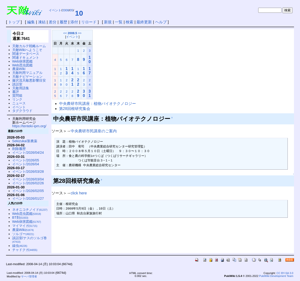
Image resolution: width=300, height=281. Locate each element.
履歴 (63, 22)
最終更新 (144, 22)
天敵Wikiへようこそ (27, 50)
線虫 (19, 246)
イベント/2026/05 (25, 160)
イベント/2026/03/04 (28, 179)
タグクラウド (22, 111)
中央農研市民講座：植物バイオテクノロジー (97, 104)
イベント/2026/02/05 (28, 191)
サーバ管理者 (29, 276)
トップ (14, 22)
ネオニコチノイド (30, 209)
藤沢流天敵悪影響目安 (29, 80)
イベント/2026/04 (25, 164)
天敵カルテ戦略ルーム (29, 46)
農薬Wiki (18, 69)
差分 (52, 22)
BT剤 (20, 217)
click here (79, 193)
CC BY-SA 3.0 (284, 273)
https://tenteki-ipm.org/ (29, 126)
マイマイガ (24, 226)
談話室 (17, 84)
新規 (108, 22)
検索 (129, 22)
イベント (55, 10)
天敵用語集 (20, 88)
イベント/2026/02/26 (28, 183)
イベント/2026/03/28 (28, 171)
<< (65, 33)
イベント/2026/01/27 (28, 198)
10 (79, 13)
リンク (17, 99)
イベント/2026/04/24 (28, 152)
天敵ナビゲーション (27, 76)
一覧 (118, 22)
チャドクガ (24, 250)
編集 (31, 22)
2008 (65, 10)
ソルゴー (23, 234)
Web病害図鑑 (22, 61)
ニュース (19, 103)
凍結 (42, 22)
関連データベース (25, 54)
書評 (15, 92)
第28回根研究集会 (74, 109)
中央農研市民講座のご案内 (94, 131)
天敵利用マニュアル (27, 73)
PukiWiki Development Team (276, 276)
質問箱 (17, 95)
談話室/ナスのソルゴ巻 (29, 239)
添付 (74, 22)
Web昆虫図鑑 (22, 65)
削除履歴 (19, 149)
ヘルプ (161, 22)
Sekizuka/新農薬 (24, 141)
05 (71, 10)
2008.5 (72, 33)
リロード (89, 22)
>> (79, 33)
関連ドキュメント (25, 57)
